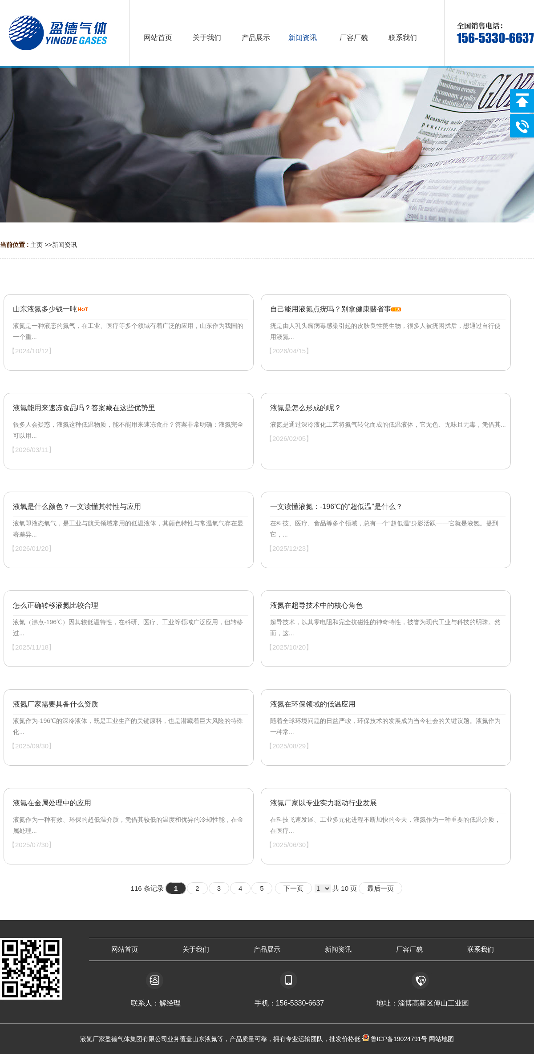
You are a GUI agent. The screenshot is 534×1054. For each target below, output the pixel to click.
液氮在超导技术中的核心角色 (316, 605)
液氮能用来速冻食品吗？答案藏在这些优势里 (84, 408)
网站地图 (441, 1038)
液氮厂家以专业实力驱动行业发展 (323, 803)
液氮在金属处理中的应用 (52, 803)
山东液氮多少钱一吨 (45, 309)
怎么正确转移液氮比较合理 (55, 605)
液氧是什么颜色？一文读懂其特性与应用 (77, 506)
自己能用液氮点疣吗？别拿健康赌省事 (330, 309)
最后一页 (380, 888)
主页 (36, 244)
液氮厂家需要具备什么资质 (55, 704)
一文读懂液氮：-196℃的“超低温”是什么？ (336, 506)
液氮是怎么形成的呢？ (305, 408)
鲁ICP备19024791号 (398, 1038)
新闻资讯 (64, 244)
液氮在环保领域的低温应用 (313, 704)
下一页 (293, 888)
